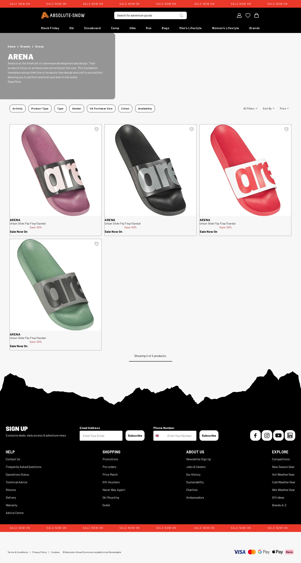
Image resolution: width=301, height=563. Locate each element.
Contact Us (13, 459)
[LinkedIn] (290, 435)
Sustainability (195, 482)
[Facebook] (255, 435)
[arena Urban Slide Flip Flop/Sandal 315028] (55, 170)
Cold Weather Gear (283, 482)
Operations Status (17, 474)
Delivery (11, 497)
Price (284, 108)
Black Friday (50, 28)
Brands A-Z (279, 505)
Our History (193, 474)
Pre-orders (109, 466)
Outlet (106, 505)
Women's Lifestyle (225, 28)
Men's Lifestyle (190, 28)
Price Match (110, 474)
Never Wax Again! (114, 489)
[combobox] (159, 436)
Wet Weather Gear (283, 489)
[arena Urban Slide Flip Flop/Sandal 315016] (55, 284)
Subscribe (135, 435)
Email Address (90, 428)
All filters (250, 108)
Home (12, 46)
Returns (11, 489)
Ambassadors (195, 497)
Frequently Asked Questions (23, 466)
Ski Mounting (111, 497)
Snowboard (92, 28)
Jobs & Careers (196, 466)
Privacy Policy (39, 552)
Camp (115, 28)
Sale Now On (18, 231)
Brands (254, 28)
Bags (165, 28)
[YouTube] (278, 435)
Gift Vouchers (111, 482)
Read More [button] (14, 81)
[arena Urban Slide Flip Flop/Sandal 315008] (245, 170)
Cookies (55, 552)
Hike (133, 28)
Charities (192, 489)
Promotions (110, 459)
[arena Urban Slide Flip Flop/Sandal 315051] (150, 170)
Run (149, 28)
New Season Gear (283, 466)
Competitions (281, 459)
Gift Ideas (278, 497)
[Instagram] (267, 435)
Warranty (11, 505)
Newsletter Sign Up (198, 459)
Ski (71, 28)
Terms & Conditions (17, 552)
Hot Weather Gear (283, 474)
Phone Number (163, 428)
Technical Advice (16, 482)
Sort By (268, 108)
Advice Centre (15, 513)
